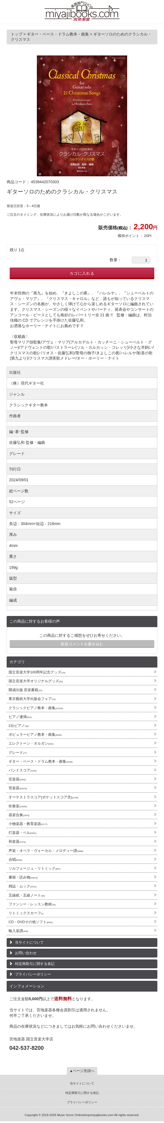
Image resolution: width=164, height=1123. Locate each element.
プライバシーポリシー (33, 974)
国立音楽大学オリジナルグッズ (36, 681)
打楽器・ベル (23, 833)
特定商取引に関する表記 (35, 964)
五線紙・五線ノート (27, 895)
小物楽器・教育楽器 (28, 824)
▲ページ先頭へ (82, 1071)
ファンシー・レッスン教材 (32, 904)
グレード (18, 752)
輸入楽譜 (18, 931)
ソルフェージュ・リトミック (35, 868)
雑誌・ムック (23, 886)
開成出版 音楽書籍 (25, 690)
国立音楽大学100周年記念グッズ (37, 672)
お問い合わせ (26, 953)
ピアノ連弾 (20, 717)
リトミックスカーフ (26, 913)
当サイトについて (29, 942)
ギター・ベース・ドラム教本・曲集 (41, 761)
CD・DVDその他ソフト (31, 922)
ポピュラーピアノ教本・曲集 (35, 734)
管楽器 (18, 788)
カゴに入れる (82, 273)
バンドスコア (23, 770)
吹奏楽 (18, 806)
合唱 (15, 859)
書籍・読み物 (23, 877)
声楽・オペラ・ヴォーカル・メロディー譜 (46, 851)
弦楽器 (17, 779)
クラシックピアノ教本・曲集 (36, 708)
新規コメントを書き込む (82, 644)
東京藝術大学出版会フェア (32, 699)
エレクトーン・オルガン (31, 743)
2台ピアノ (19, 726)
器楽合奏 (19, 815)
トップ (17, 34)
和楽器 (17, 841)
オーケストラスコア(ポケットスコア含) (44, 797)
